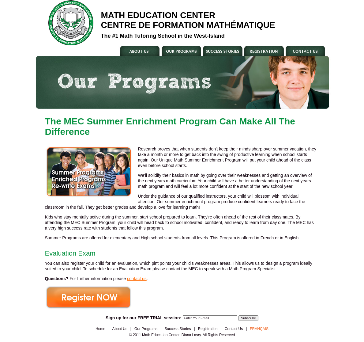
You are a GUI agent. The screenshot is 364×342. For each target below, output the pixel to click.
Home (100, 329)
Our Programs (145, 329)
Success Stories (177, 329)
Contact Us (234, 329)
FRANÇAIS (259, 329)
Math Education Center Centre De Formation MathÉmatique (188, 20)
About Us (119, 329)
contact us (137, 278)
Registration (208, 329)
